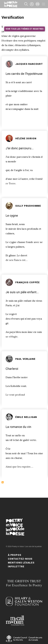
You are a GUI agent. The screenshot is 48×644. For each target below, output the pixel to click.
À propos (14, 555)
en (38, 4)
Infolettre (16, 566)
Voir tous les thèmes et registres (25, 29)
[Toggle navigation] (43, 4)
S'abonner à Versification (3, 482)
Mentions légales (21, 562)
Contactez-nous (20, 558)
